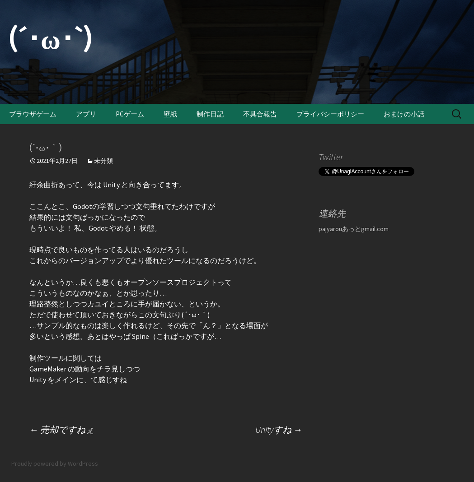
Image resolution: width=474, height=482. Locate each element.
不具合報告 (260, 114)
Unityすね (278, 429)
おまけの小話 (404, 114)
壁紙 (170, 114)
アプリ (86, 114)
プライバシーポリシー (330, 114)
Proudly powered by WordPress (54, 463)
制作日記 (210, 114)
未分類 (103, 161)
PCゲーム (130, 114)
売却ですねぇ (61, 429)
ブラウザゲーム (32, 114)
